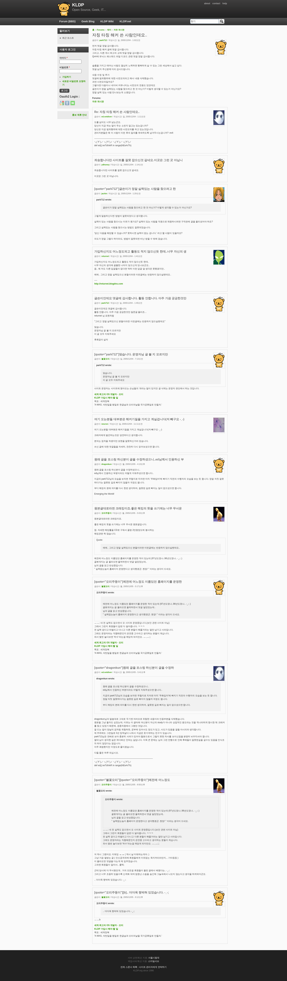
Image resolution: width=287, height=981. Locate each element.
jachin (104, 193)
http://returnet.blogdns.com (108, 283)
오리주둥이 (106, 513)
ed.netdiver (106, 116)
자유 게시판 (119, 30)
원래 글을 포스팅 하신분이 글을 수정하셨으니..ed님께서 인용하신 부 (139, 459)
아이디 (63, 58)
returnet (105, 256)
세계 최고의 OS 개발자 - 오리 (108, 394)
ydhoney (105, 165)
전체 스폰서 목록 (128, 967)
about (207, 3)
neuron (104, 424)
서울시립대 (153, 958)
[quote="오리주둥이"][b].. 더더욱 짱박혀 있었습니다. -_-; (131, 892)
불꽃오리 (105, 359)
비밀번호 (64, 67)
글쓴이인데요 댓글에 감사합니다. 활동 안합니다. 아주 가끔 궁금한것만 (140, 298)
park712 (103, 40)
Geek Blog (87, 21)
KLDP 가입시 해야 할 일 (106, 397)
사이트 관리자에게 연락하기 (153, 967)
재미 (109, 30)
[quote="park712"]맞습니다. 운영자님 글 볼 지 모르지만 (131, 354)
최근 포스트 (68, 38)
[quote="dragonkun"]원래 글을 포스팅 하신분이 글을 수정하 (134, 667)
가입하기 (66, 77)
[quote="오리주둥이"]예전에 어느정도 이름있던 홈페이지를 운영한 (138, 581)
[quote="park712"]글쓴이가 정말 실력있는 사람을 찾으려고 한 (135, 188)
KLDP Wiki (107, 21)
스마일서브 (153, 961)
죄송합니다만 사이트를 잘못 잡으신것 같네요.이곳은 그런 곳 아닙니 (138, 160)
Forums (101, 30)
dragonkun (106, 464)
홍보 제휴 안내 (79, 115)
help (224, 3)
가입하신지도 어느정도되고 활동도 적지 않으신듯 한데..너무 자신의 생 (140, 251)
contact (216, 3)
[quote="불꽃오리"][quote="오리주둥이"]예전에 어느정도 (132, 779)
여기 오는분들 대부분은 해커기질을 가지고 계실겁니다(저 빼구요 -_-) (139, 419)
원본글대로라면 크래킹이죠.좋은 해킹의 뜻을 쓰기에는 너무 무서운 (138, 508)
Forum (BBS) (67, 21)
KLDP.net (125, 21)
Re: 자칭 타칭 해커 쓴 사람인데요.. (116, 111)
